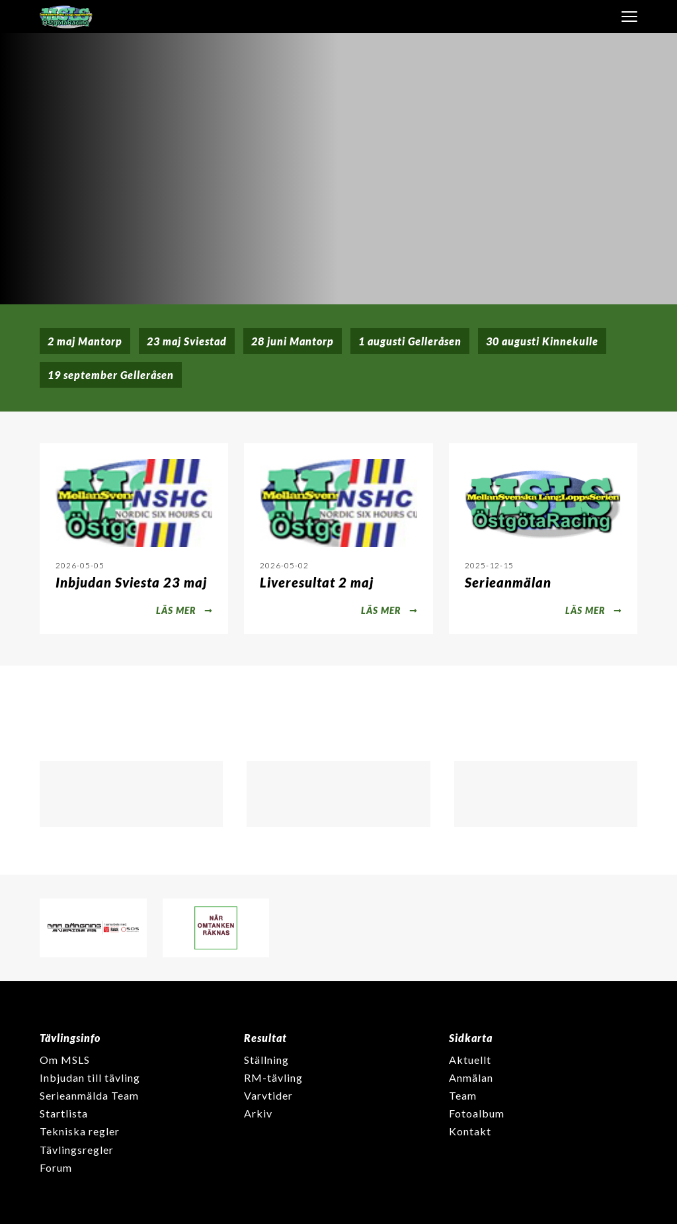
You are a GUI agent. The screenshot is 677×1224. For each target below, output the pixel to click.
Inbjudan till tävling (90, 1077)
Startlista (64, 1113)
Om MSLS (65, 1059)
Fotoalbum (476, 1113)
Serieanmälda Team (89, 1095)
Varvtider (268, 1095)
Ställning (266, 1059)
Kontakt (470, 1131)
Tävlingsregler (77, 1149)
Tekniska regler (80, 1131)
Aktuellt (470, 1059)
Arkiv (258, 1113)
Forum (56, 1167)
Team (463, 1095)
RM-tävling (273, 1077)
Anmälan (471, 1077)
